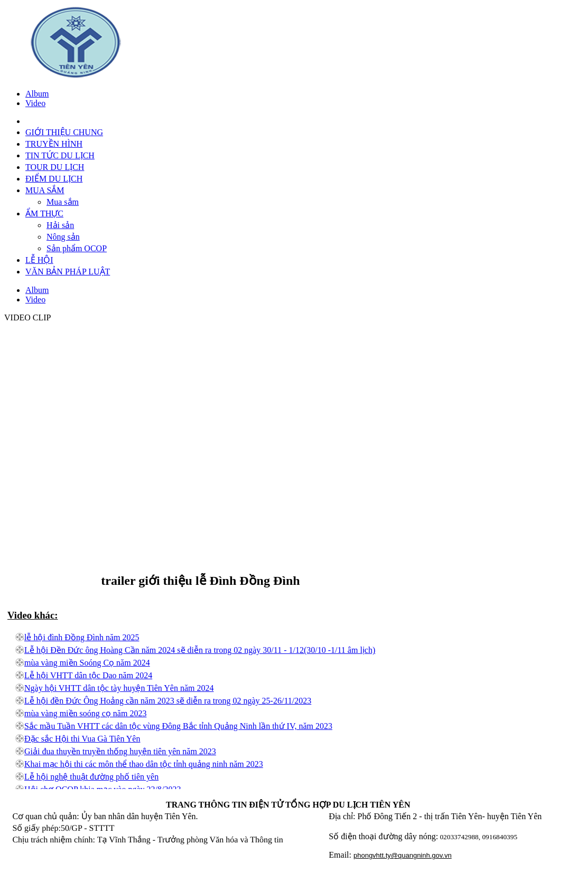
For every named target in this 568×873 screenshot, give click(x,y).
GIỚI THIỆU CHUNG (64, 132)
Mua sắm (62, 201)
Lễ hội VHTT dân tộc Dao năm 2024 (88, 675)
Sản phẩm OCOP (76, 248)
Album (37, 93)
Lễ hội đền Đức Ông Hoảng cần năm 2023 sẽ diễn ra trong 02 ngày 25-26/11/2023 (167, 700)
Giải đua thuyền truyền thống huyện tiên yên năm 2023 (120, 751)
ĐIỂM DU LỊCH (53, 178)
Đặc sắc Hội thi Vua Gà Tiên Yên (82, 738)
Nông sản (63, 236)
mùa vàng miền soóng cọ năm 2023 (85, 713)
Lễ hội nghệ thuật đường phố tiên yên (91, 776)
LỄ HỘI (39, 259)
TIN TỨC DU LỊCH (60, 155)
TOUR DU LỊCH (54, 167)
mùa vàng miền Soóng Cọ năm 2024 (87, 662)
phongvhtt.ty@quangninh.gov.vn (402, 855)
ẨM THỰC (44, 213)
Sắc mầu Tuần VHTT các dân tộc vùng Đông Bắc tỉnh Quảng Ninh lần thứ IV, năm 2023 (178, 726)
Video (35, 103)
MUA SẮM (44, 190)
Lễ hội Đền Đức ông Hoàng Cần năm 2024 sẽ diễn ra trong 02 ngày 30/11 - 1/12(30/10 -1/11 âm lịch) (199, 650)
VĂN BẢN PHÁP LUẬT (67, 271)
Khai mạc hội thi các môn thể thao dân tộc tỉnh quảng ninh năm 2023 (143, 764)
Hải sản (60, 225)
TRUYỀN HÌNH (53, 143)
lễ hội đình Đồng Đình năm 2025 (81, 637)
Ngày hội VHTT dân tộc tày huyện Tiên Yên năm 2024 (118, 688)
